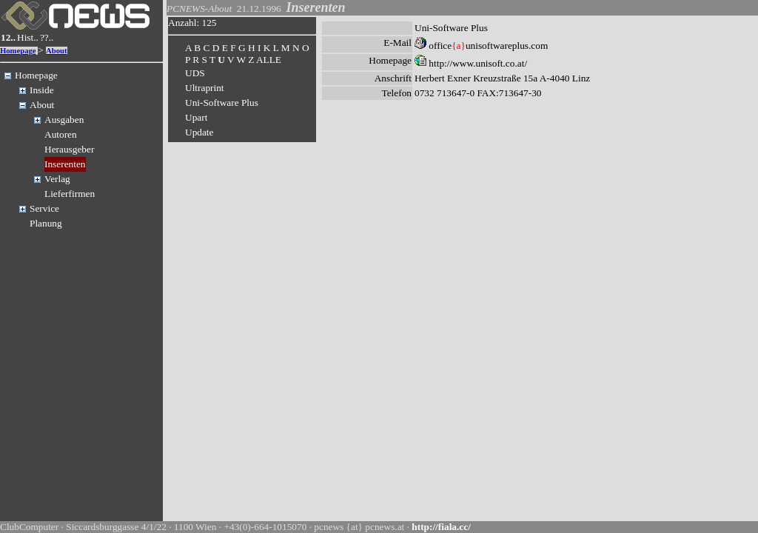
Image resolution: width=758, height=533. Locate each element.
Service (44, 208)
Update (199, 132)
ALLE (268, 59)
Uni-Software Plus (221, 102)
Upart (196, 117)
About (56, 51)
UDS (195, 72)
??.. (47, 37)
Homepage (18, 51)
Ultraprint (204, 87)
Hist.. (27, 37)
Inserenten (65, 164)
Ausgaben (64, 119)
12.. (8, 37)
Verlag (57, 178)
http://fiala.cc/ (441, 526)
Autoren (60, 134)
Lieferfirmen (69, 193)
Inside (42, 89)
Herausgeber (69, 149)
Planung (46, 223)
